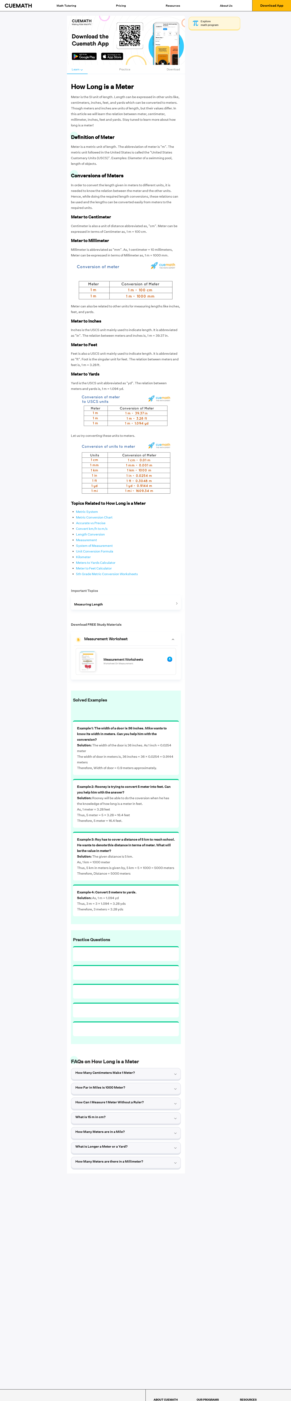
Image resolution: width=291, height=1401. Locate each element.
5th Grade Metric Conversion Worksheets (107, 574)
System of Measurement (94, 546)
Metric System (87, 512)
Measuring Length (88, 604)
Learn (77, 69)
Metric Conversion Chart (94, 517)
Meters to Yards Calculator (95, 563)
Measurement (86, 540)
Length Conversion (90, 534)
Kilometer (83, 557)
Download (173, 69)
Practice (124, 69)
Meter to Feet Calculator (94, 568)
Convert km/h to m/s (92, 529)
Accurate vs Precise (90, 523)
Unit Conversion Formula (94, 551)
